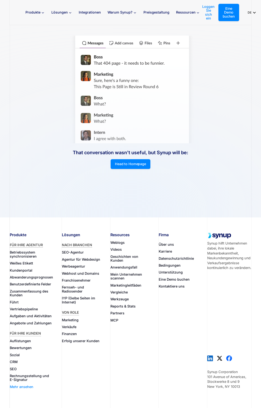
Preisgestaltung (156, 12)
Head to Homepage (130, 164)
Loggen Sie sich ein (208, 12)
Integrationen (90, 12)
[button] (35, 12)
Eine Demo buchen (229, 12)
